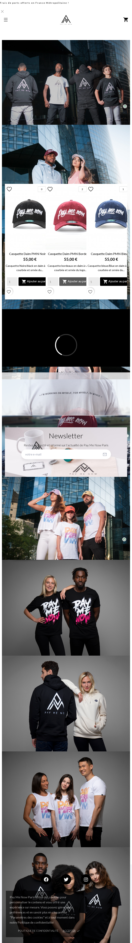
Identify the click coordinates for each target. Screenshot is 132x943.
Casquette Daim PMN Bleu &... (111, 254)
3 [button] (70, 302)
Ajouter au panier (36, 281)
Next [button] (121, 241)
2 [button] (66, 302)
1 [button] (62, 302)
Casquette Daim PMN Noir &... (29, 254)
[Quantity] (12, 281)
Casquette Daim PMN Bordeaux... (70, 254)
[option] (25, 241)
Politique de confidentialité (38, 930)
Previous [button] (11, 241)
